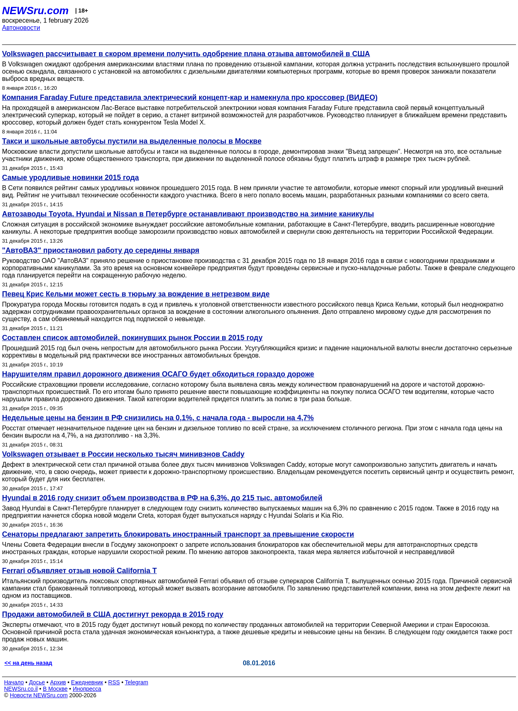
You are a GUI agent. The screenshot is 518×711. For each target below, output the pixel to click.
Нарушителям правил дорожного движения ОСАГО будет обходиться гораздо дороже (158, 374)
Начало (14, 682)
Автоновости (21, 27)
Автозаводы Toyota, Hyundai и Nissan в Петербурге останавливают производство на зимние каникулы (188, 214)
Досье (37, 682)
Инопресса (87, 689)
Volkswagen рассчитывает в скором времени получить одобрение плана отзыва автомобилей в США (186, 54)
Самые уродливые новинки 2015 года (70, 178)
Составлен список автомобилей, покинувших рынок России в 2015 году (132, 338)
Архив (58, 682)
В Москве (55, 689)
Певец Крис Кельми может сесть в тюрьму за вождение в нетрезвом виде (136, 294)
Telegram (137, 682)
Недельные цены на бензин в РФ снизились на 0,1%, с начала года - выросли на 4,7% (158, 418)
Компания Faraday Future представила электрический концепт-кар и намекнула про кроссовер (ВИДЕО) (190, 97)
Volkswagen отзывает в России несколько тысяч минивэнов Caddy (123, 454)
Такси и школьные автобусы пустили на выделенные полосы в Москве (131, 141)
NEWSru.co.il (21, 689)
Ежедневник (87, 682)
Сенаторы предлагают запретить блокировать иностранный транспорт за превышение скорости (178, 534)
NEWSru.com (35, 10)
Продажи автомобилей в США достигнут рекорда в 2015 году (112, 614)
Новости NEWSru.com (39, 695)
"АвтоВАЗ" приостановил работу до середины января (100, 250)
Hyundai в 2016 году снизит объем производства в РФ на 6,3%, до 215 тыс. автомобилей (162, 498)
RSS (114, 682)
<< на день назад (28, 663)
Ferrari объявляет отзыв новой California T (79, 571)
